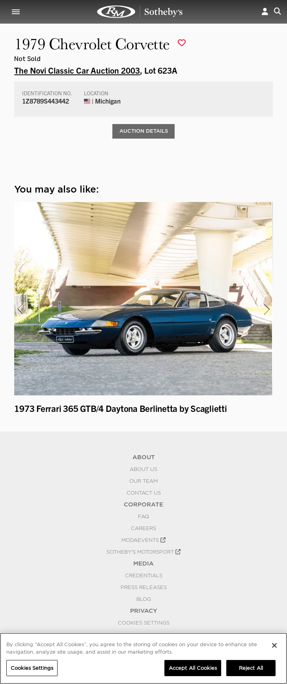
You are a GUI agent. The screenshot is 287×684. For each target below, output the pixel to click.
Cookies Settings (144, 622)
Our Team (143, 481)
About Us (143, 469)
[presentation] (19, 309)
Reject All (251, 670)
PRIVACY (143, 610)
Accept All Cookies (193, 670)
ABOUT (143, 457)
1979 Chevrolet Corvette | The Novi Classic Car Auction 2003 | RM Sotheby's (140, 12)
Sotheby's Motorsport (143, 552)
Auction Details (143, 131)
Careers (143, 528)
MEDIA (143, 563)
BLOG (143, 599)
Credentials (143, 575)
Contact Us (144, 492)
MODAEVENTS (143, 540)
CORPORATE (143, 504)
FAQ (143, 516)
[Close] (274, 647)
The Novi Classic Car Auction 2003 (77, 70)
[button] (265, 12)
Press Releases (144, 587)
